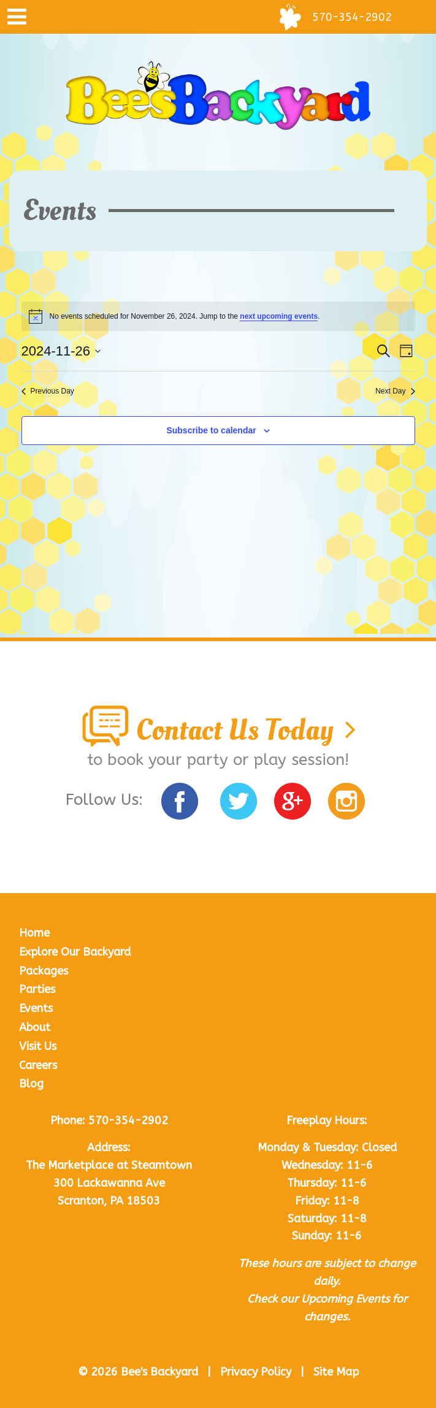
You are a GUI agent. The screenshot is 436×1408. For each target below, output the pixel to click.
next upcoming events (279, 316)
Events (36, 1008)
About (34, 1027)
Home (34, 933)
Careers (38, 1065)
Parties (37, 989)
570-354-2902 (128, 1120)
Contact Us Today (218, 730)
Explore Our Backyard (75, 952)
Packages (43, 971)
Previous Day (47, 391)
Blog (31, 1083)
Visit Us (37, 1046)
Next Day (395, 391)
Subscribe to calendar (211, 430)
